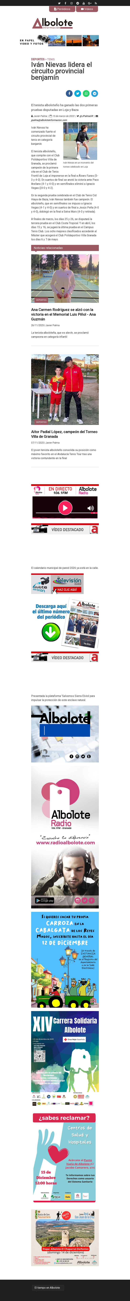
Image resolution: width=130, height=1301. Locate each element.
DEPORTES (38, 59)
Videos (87, 9)
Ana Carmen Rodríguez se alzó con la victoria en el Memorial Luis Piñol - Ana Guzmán (63, 314)
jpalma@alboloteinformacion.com (49, 120)
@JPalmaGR (86, 116)
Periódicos (62, 9)
